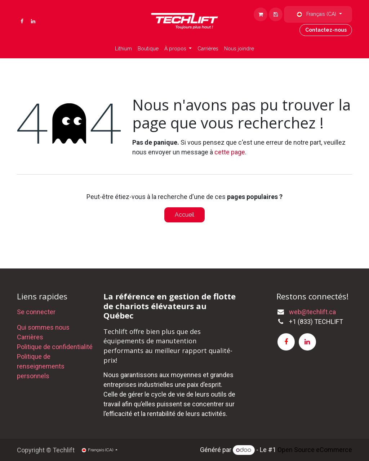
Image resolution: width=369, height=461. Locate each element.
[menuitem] (123, 48)
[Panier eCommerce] (260, 14)
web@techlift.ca (312, 312)
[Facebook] (22, 21)
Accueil (184, 214)
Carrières (30, 337)
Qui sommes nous (43, 327)
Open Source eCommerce (314, 449)
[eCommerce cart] (276, 14)
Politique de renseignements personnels (41, 366)
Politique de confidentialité (55, 347)
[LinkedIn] (33, 21)
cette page (229, 152)
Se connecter (36, 312)
